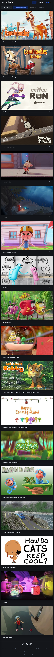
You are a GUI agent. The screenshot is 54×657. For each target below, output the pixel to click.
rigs (12, 648)
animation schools (34, 648)
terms (25, 651)
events (42, 648)
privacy (21, 651)
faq (29, 651)
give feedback (35, 651)
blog (17, 651)
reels (9, 648)
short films (17, 648)
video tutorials (25, 648)
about (50, 648)
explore (4, 648)
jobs (46, 648)
